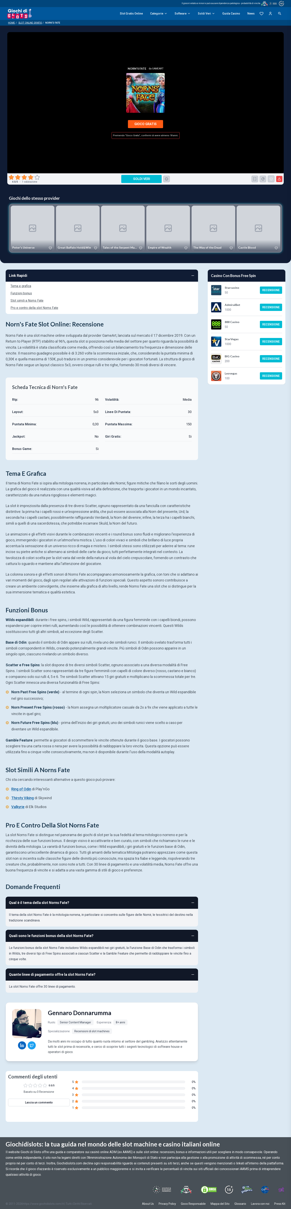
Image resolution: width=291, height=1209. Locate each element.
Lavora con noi (260, 1203)
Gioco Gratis (145, 124)
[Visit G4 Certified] (265, 1190)
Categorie (158, 13)
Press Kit (279, 1203)
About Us (148, 1203)
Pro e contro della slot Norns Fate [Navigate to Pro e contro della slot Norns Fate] (34, 308)
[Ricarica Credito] (263, 179)
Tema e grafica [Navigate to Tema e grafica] (21, 286)
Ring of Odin (21, 789)
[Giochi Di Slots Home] (19, 13)
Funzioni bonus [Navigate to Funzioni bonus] (21, 293)
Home (11, 23)
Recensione (271, 290)
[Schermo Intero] (255, 179)
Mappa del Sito (220, 1203)
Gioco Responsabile (193, 1203)
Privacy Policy (167, 1203)
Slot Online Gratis (30, 23)
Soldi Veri (206, 13)
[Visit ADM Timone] (186, 1190)
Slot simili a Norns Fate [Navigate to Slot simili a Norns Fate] (27, 300)
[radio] (11, 177)
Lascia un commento (39, 1102)
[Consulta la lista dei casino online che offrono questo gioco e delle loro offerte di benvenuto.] (166, 179)
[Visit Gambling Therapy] (281, 1190)
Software (183, 13)
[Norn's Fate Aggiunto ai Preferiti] (271, 179)
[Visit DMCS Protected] (209, 1190)
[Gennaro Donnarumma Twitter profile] (32, 1045)
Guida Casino (231, 13)
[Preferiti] (261, 13)
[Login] (270, 13)
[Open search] (280, 13)
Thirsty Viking (22, 798)
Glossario (240, 1203)
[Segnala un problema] (279, 179)
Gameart (157, 68)
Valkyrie (17, 807)
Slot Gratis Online (131, 13)
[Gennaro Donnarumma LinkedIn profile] (22, 1045)
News (251, 13)
